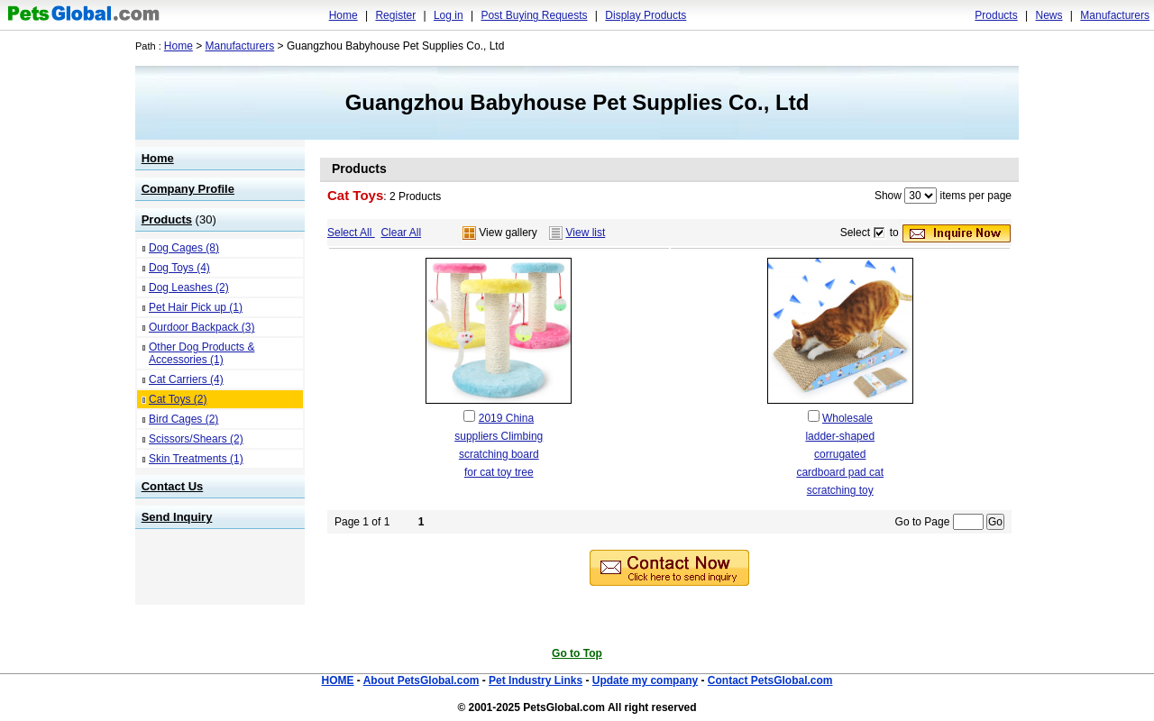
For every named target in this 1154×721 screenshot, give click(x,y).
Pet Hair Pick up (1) (196, 307)
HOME (337, 680)
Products (996, 15)
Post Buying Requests (534, 15)
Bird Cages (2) (183, 419)
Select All (351, 232)
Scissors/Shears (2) (196, 439)
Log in (448, 15)
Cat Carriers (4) (186, 379)
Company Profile (188, 189)
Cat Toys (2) (177, 399)
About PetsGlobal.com (421, 680)
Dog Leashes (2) (189, 287)
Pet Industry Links (535, 680)
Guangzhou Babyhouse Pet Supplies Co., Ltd (577, 102)
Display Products (645, 15)
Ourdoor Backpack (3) (201, 327)
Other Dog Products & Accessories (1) (201, 353)
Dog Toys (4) (179, 267)
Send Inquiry (177, 517)
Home (343, 15)
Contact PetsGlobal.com (770, 680)
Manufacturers (1114, 15)
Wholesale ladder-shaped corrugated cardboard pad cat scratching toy (840, 454)
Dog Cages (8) (184, 248)
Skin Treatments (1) (196, 458)
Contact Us (173, 486)
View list (586, 232)
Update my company (645, 680)
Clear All (400, 232)
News (1048, 15)
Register (395, 15)
